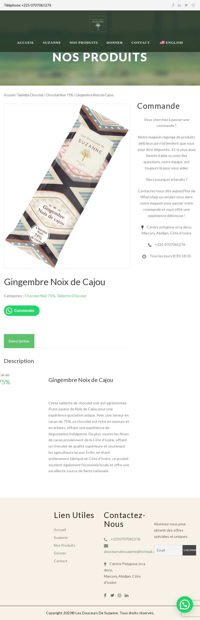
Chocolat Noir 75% (59, 95)
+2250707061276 (125, 539)
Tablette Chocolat (30, 95)
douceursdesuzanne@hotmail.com (132, 551)
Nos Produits (84, 42)
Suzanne (52, 42)
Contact (141, 42)
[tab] (18, 341)
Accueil (25, 42)
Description (19, 341)
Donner (115, 42)
